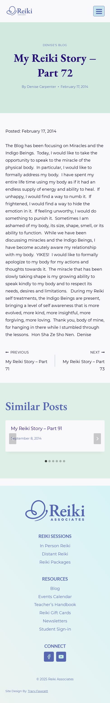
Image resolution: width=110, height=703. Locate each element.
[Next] (97, 438)
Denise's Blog (55, 45)
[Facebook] (49, 657)
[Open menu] (99, 11)
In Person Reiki (55, 545)
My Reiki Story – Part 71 (28, 360)
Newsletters (55, 621)
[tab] (46, 461)
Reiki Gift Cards (55, 612)
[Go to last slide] (12, 438)
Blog (55, 588)
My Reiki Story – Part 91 (36, 428)
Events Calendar (55, 596)
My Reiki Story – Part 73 (82, 360)
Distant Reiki (55, 554)
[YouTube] (61, 657)
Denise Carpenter (41, 87)
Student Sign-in (55, 629)
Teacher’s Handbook (55, 604)
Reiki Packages (55, 562)
